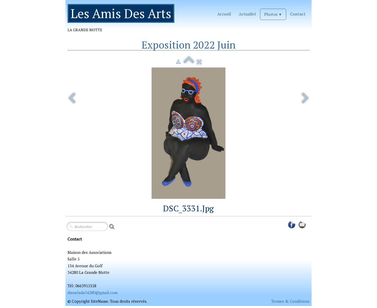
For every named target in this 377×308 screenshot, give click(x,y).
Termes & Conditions (290, 301)
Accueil (224, 14)
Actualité (247, 14)
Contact (298, 14)
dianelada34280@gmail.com (93, 292)
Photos (273, 14)
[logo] (123, 20)
